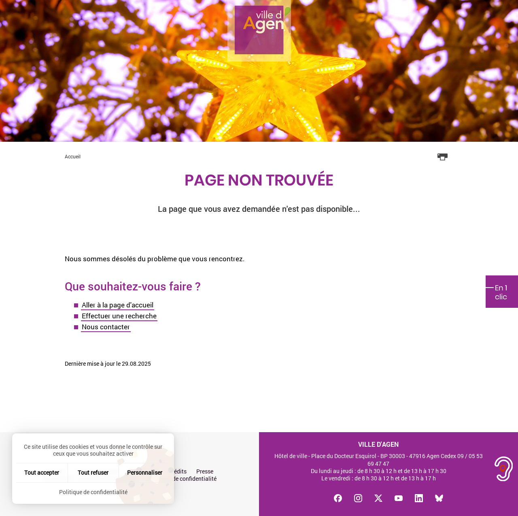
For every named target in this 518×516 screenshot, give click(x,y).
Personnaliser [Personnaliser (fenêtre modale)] (144, 472)
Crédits (177, 471)
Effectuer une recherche (119, 315)
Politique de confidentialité (182, 479)
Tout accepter (41, 472)
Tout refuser (93, 472)
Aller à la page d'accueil (117, 304)
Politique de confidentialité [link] (93, 492)
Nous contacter (106, 326)
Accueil (73, 156)
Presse (204, 471)
